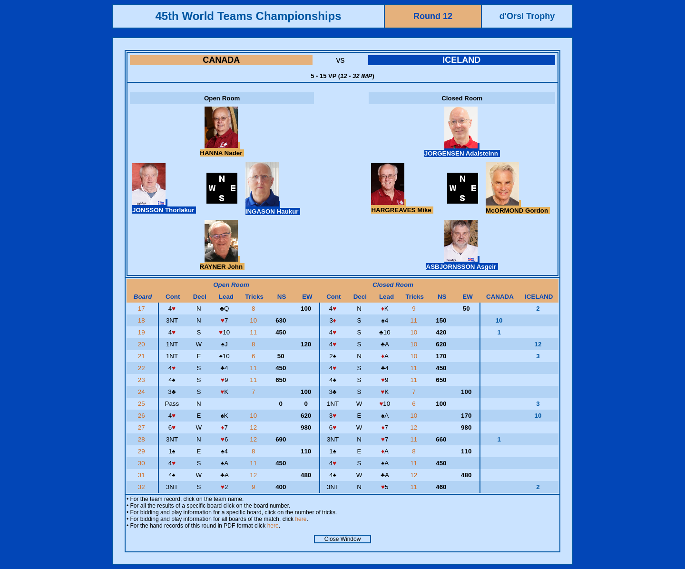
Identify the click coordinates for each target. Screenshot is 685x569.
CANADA (221, 60)
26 (142, 415)
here (300, 519)
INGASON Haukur (273, 208)
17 (142, 308)
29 (142, 451)
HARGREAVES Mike (402, 206)
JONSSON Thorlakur (164, 206)
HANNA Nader (222, 149)
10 (254, 320)
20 (142, 344)
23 (142, 379)
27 (142, 427)
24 (142, 391)
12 (254, 427)
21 (142, 356)
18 (142, 320)
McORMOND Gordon (518, 207)
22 (142, 368)
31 (142, 475)
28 (142, 439)
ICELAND (461, 60)
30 (142, 463)
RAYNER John (222, 263)
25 (142, 403)
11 (414, 320)
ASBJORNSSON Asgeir (462, 263)
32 (142, 487)
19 (142, 332)
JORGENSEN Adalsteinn (462, 150)
